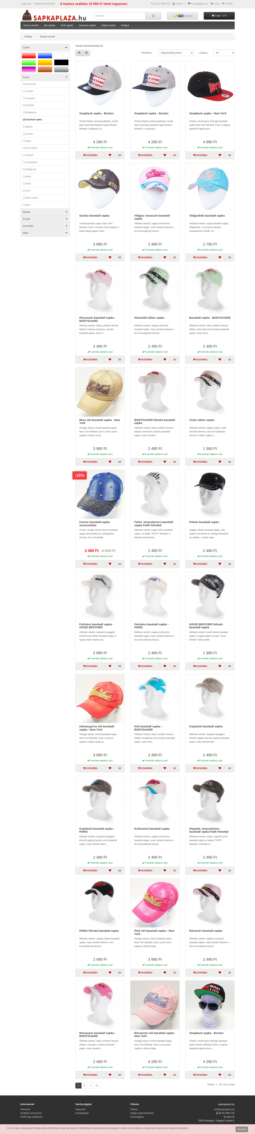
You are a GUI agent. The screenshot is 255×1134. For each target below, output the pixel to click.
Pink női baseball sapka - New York (154, 932)
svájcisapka (30, 162)
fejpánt (27, 127)
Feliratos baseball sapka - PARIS (151, 626)
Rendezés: (146, 53)
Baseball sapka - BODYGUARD (210, 317)
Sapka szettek (108, 25)
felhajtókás (29, 112)
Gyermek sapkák (87, 25)
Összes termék (31, 25)
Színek (45, 47)
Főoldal (28, 36)
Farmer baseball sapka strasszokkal (94, 523)
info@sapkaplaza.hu (224, 1109)
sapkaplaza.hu (226, 1104)
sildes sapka (30, 198)
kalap (27, 141)
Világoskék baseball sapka (207, 215)
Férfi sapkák (67, 25)
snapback (29, 98)
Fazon (45, 77)
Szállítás (182, 15)
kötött (27, 177)
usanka (28, 134)
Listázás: (203, 53)
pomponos (29, 84)
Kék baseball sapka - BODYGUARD (148, 728)
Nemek (45, 212)
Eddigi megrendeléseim (142, 1113)
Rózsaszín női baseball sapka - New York (155, 1034)
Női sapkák (49, 25)
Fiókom (134, 1109)
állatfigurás (29, 169)
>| (97, 1085)
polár (27, 191)
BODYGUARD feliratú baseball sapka (154, 421)
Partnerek (25, 1109)
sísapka (28, 91)
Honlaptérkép (82, 1113)
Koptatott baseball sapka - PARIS (96, 830)
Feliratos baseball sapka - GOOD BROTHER (96, 626)
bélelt (27, 184)
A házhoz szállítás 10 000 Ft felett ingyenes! (93, 4)
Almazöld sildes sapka (149, 317)
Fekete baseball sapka (204, 522)
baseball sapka (32, 120)
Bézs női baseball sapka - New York (99, 421)
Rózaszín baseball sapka (205, 930)
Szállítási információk (44, 3)
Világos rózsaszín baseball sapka (152, 217)
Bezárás (242, 1129)
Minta (45, 233)
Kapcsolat (26, 3)
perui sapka (30, 148)
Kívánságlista (137, 1117)
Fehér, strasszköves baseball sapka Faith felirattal (153, 523)
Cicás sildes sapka (201, 419)
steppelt (28, 155)
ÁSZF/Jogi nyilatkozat (31, 1117)
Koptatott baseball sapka (206, 726)
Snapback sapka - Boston (96, 113)
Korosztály (45, 226)
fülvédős (28, 105)
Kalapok (125, 25)
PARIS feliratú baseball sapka (99, 930)
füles (26, 205)
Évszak (45, 219)
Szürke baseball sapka (94, 215)
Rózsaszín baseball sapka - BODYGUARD (97, 319)
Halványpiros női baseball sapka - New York (96, 728)
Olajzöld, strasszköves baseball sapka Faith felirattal (209, 830)
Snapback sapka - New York (207, 113)
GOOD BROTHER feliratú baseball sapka (206, 626)
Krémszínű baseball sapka (151, 828)
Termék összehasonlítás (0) (89, 46)
